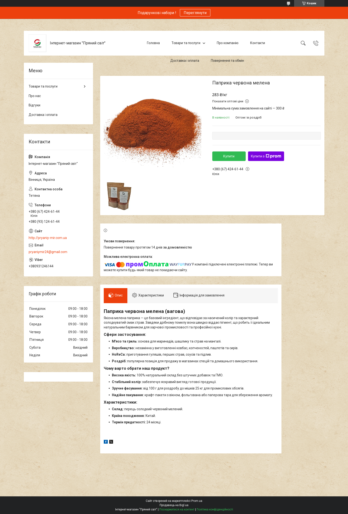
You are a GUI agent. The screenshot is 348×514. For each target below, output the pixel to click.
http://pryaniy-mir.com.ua (48, 238)
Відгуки (34, 105)
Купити (228, 156)
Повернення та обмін (227, 60)
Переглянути (195, 12)
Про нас (35, 96)
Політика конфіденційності (215, 509)
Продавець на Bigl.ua (174, 505)
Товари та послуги (185, 43)
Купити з (266, 156)
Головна (153, 43)
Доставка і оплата (184, 60)
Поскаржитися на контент (176, 509)
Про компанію (228, 43)
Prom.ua (196, 501)
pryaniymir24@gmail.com (48, 252)
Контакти (257, 43)
